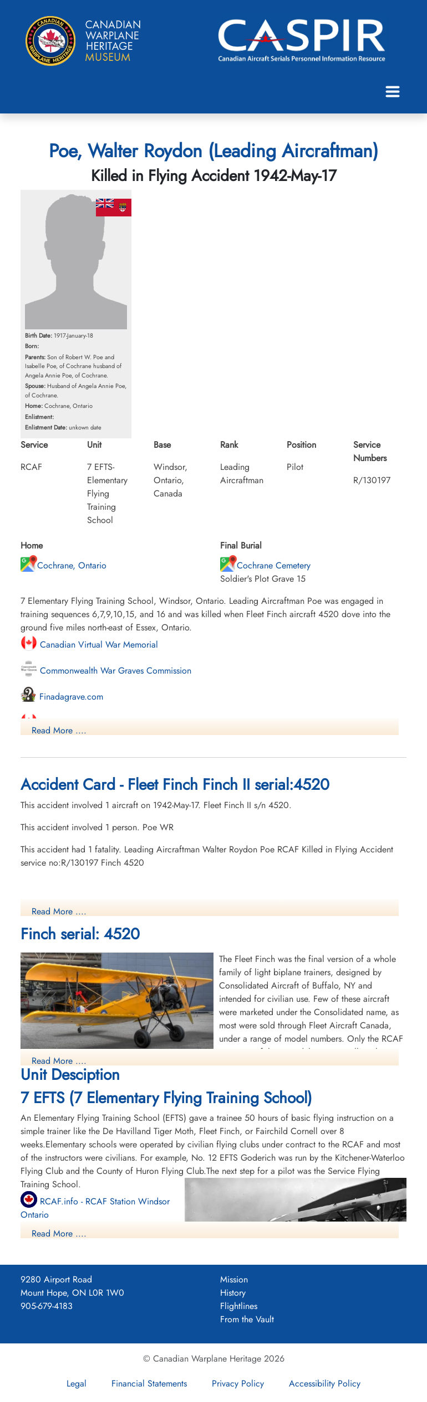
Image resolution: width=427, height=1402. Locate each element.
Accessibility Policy (324, 1383)
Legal (77, 1383)
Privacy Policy (238, 1383)
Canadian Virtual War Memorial (89, 644)
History (233, 1292)
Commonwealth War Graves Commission (106, 670)
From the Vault (247, 1319)
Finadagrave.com (62, 696)
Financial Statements (149, 1383)
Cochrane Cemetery (265, 565)
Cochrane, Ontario (63, 565)
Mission (234, 1279)
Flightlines (238, 1306)
